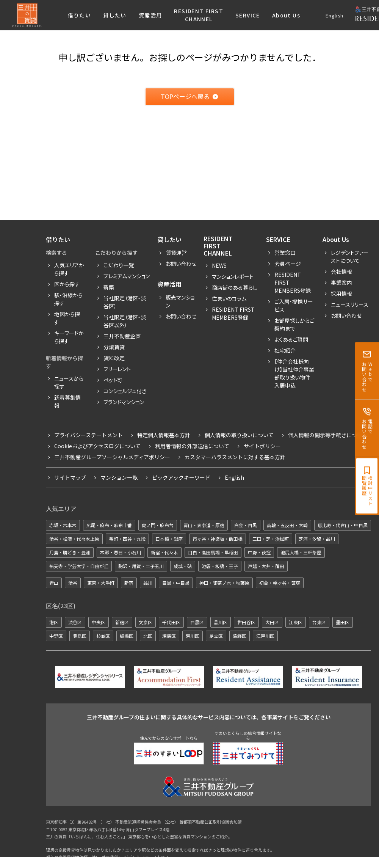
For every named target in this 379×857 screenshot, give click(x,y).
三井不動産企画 (122, 336)
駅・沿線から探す (68, 299)
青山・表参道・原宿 (203, 525)
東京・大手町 (100, 582)
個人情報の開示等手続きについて (328, 435)
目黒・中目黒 (176, 582)
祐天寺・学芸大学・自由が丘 (78, 566)
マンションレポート (233, 276)
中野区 (56, 636)
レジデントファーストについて (349, 256)
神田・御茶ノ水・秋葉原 (224, 582)
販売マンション (180, 301)
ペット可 (112, 380)
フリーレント (117, 369)
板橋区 (126, 636)
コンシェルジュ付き (124, 391)
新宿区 (122, 622)
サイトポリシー (262, 446)
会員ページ (287, 263)
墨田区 (342, 622)
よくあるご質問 (291, 339)
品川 (147, 582)
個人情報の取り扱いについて (239, 435)
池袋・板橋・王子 (220, 566)
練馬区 (169, 636)
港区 (53, 622)
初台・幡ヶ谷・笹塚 (279, 582)
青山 (53, 582)
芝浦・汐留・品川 (317, 538)
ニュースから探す (68, 382)
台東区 (319, 622)
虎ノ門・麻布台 (158, 525)
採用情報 (341, 293)
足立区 (216, 636)
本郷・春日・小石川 (120, 552)
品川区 (220, 622)
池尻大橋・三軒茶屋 (300, 552)
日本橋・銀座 (169, 538)
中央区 (98, 622)
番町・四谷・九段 (127, 538)
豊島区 (79, 636)
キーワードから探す (69, 337)
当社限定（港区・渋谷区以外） (124, 321)
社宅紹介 (285, 350)
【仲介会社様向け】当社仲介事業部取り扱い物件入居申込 (294, 373)
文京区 (145, 622)
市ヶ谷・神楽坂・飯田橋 (218, 538)
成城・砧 (183, 566)
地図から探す (67, 318)
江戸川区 (265, 636)
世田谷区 (246, 622)
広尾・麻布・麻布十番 (109, 525)
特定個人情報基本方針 (163, 435)
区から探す (67, 284)
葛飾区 (239, 636)
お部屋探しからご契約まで (294, 324)
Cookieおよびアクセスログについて (97, 446)
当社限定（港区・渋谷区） (124, 302)
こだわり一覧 (118, 265)
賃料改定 (114, 358)
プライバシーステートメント (88, 435)
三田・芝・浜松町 (270, 538)
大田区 (272, 622)
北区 (147, 636)
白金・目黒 (245, 525)
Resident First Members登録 (233, 313)
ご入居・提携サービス (293, 305)
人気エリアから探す (69, 269)
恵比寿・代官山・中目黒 (343, 525)
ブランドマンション (123, 402)
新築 (108, 287)
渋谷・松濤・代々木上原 (74, 538)
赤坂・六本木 (63, 525)
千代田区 (171, 622)
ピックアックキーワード (181, 477)
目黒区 (197, 622)
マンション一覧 (119, 477)
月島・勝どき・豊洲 (69, 552)
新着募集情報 (67, 401)
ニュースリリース (349, 304)
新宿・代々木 (164, 552)
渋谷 (72, 582)
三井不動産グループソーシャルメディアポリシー (112, 457)
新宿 (128, 582)
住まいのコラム (229, 298)
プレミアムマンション (126, 276)
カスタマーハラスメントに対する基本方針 (235, 457)
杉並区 (103, 636)
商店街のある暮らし (234, 287)
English (334, 15)
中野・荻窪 (259, 552)
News (219, 265)
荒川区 (192, 636)
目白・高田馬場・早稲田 (213, 552)
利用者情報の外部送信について (192, 446)
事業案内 (341, 282)
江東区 (295, 622)
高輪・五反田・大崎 (287, 525)
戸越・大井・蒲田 (266, 566)
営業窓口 (285, 252)
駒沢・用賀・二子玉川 (141, 566)
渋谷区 (75, 622)
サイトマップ (70, 477)
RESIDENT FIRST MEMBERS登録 (292, 282)
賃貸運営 (176, 252)
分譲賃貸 (114, 347)
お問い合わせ (181, 263)
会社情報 (341, 271)
